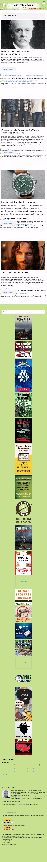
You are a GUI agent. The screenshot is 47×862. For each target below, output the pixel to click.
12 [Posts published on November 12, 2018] (8, 768)
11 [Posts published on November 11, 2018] (2, 768)
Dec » (6, 774)
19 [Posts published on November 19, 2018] (8, 770)
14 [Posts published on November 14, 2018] (21, 768)
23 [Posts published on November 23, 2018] (33, 770)
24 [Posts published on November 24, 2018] (39, 770)
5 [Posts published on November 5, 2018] (8, 767)
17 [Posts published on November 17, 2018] (39, 768)
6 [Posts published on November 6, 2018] (14, 767)
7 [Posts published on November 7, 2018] (20, 767)
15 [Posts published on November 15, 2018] (27, 768)
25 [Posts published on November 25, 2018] (2, 771)
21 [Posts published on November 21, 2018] (21, 770)
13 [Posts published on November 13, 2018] (14, 768)
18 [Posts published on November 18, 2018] (2, 770)
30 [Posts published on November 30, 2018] (33, 771)
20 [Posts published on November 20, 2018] (14, 770)
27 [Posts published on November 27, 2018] (14, 771)
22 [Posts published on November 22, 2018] (27, 770)
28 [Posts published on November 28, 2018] (21, 771)
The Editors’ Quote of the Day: (15, 273)
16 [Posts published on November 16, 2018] (33, 768)
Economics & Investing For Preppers (18, 202)
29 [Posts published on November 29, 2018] (27, 771)
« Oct (3, 774)
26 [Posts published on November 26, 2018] (8, 771)
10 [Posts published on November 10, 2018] (39, 767)
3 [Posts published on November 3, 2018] (39, 765)
